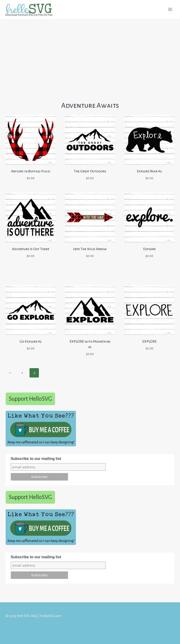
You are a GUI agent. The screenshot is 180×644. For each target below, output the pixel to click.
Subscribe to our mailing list (36, 459)
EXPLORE (149, 341)
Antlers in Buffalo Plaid (30, 171)
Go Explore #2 (30, 341)
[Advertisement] (90, 53)
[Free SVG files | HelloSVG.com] (31, 9)
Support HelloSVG (30, 399)
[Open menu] (170, 9)
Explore (149, 249)
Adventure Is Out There (30, 249)
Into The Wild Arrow (90, 249)
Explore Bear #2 (149, 171)
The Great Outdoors (90, 171)
